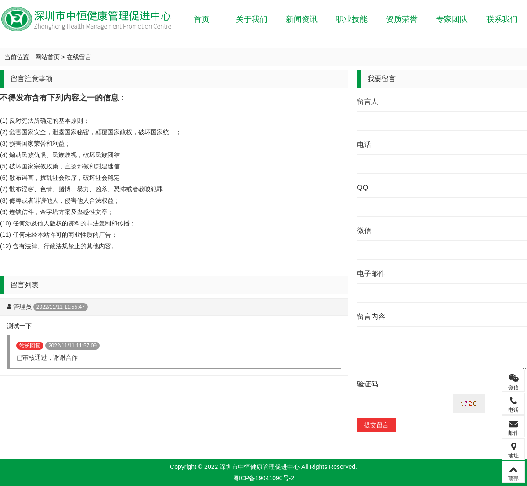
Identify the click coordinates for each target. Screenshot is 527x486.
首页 (201, 19)
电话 (364, 144)
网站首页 (47, 57)
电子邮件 (371, 273)
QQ (362, 187)
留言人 (367, 101)
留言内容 (371, 316)
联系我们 (502, 19)
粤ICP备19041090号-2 (263, 478)
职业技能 (352, 19)
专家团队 (452, 19)
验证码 (367, 384)
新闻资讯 (302, 19)
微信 (364, 230)
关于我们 (251, 19)
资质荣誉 (402, 19)
